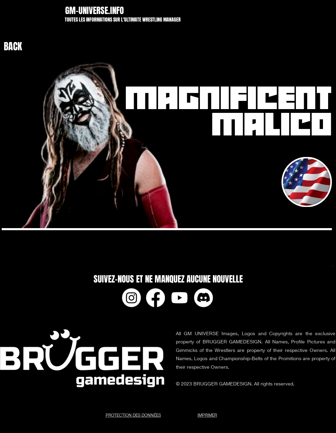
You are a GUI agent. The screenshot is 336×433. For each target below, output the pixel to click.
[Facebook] (155, 297)
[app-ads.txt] (332, 267)
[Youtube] (179, 297)
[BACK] (21, 46)
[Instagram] (131, 297)
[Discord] (203, 297)
